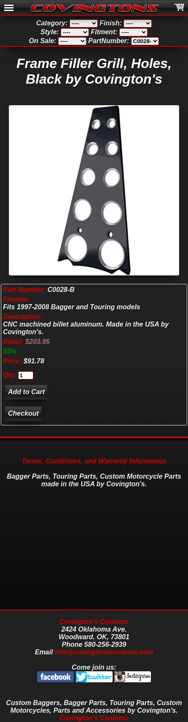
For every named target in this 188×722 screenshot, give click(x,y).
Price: (12, 361)
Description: (22, 316)
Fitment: (16, 299)
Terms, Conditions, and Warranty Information (93, 461)
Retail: (13, 341)
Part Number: (24, 289)
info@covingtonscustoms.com (104, 652)
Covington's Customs (94, 621)
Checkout (23, 413)
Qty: (9, 375)
